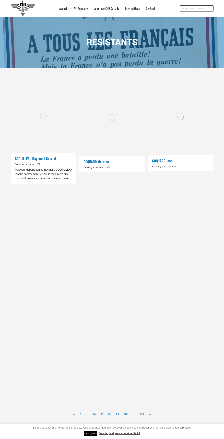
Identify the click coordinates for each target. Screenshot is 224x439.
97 (101, 414)
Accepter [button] (90, 433)
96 (94, 414)
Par (19, 164)
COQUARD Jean (162, 160)
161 (141, 414)
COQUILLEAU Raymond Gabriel (35, 158)
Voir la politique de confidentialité (119, 433)
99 (117, 414)
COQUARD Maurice (96, 161)
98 (109, 414)
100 (126, 414)
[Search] (197, 8)
